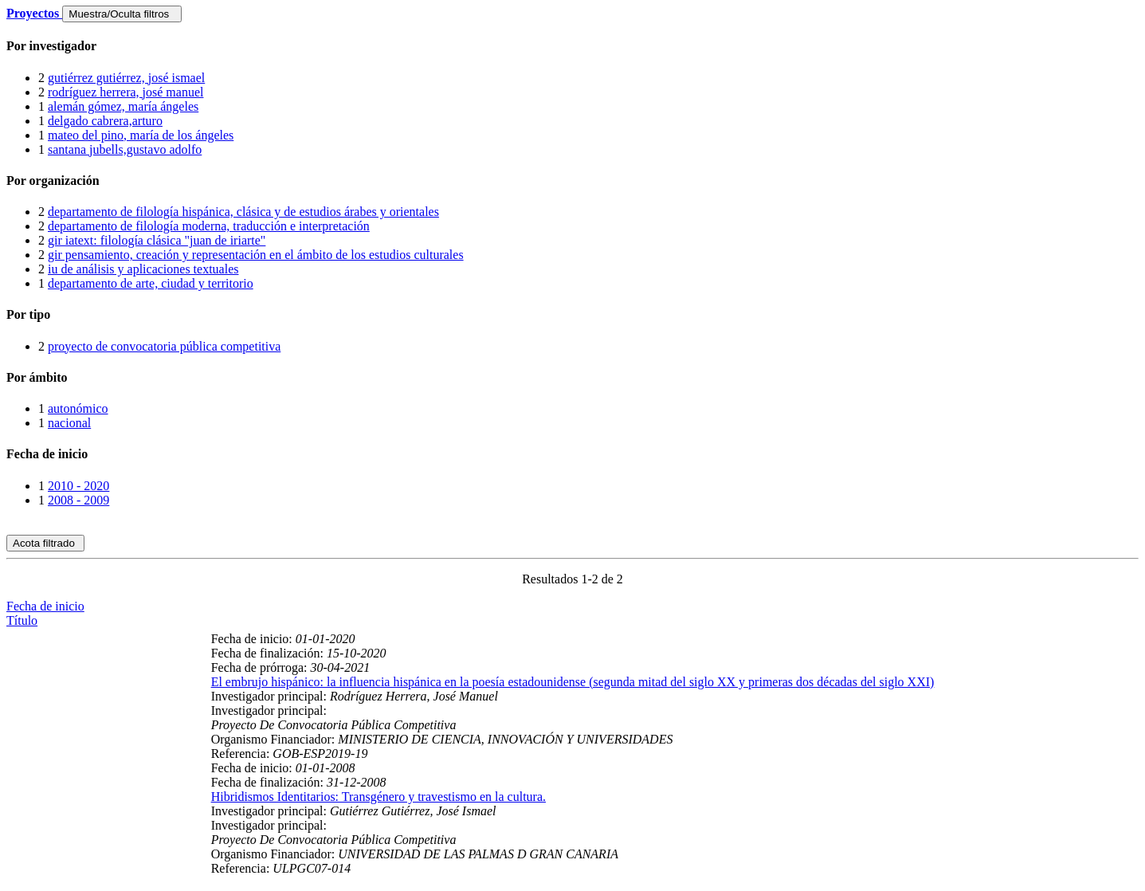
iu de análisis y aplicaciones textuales (143, 269)
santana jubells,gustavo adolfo (125, 149)
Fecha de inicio (45, 606)
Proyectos (34, 13)
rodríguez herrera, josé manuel (125, 92)
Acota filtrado (45, 543)
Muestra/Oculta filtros (121, 14)
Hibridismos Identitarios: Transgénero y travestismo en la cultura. (378, 796)
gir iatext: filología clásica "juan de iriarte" (156, 240)
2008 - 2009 (78, 500)
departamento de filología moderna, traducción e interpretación (209, 226)
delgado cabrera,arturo (105, 121)
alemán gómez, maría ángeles (123, 106)
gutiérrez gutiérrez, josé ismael (126, 77)
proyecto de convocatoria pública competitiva (164, 346)
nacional (69, 423)
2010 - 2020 (78, 486)
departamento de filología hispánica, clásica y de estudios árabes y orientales (243, 211)
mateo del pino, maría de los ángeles (140, 135)
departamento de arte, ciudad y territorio (150, 283)
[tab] (572, 46)
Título (21, 620)
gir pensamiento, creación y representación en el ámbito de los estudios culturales (256, 254)
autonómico (78, 408)
